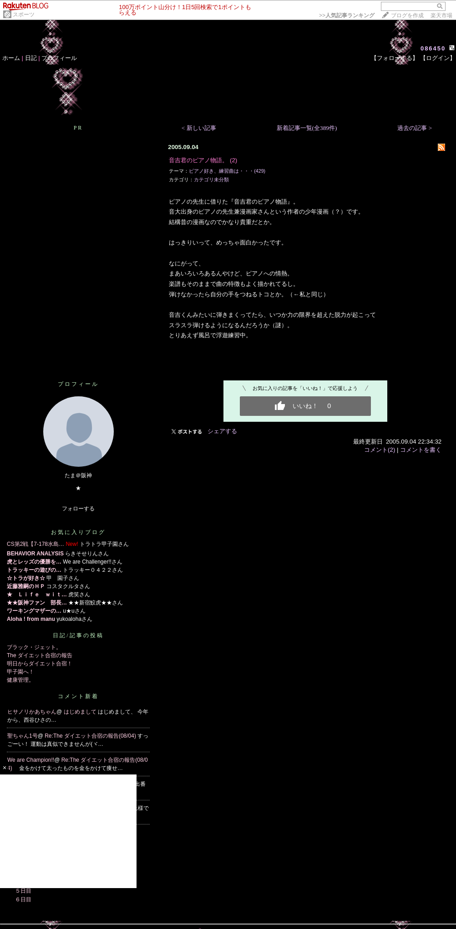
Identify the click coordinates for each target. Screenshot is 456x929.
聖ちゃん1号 (22, 736)
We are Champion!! (30, 760)
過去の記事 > (414, 128)
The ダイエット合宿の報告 (39, 655)
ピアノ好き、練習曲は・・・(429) (227, 171)
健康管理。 (20, 680)
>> (347, 15)
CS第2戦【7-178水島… (35, 544)
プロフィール (59, 58)
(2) (233, 160)
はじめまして (81, 712)
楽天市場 (441, 15)
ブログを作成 (407, 15)
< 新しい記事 (199, 128)
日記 (31, 58)
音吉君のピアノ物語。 (198, 160)
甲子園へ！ (20, 672)
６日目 (23, 899)
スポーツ (24, 14)
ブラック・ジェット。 (34, 647)
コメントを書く (420, 449)
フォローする (78, 508)
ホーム (11, 58)
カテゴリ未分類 (211, 179)
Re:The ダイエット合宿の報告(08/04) (91, 736)
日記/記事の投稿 (78, 635)
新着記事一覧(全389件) (307, 128)
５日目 (23, 891)
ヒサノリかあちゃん (31, 712)
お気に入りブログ (78, 532)
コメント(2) (379, 449)
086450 (433, 48)
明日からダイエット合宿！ (39, 663)
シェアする (222, 431)
